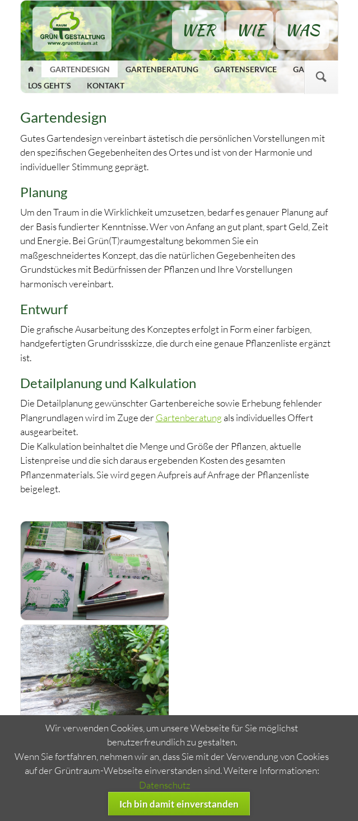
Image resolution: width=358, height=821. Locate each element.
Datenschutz (164, 785)
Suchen (321, 77)
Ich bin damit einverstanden (179, 804)
